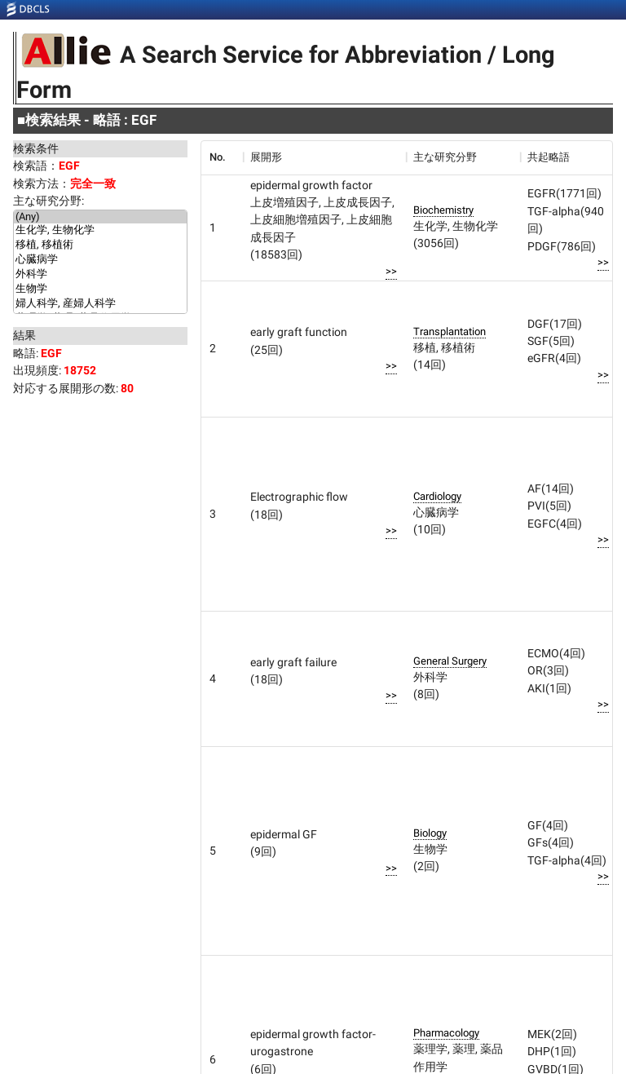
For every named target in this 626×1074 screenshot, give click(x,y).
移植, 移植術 (100, 245)
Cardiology (437, 496)
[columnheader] (221, 157)
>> (391, 271)
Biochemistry (443, 210)
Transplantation (449, 331)
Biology (430, 833)
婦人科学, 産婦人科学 (100, 304)
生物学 (100, 289)
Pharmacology (446, 1033)
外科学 (100, 274)
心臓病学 (100, 260)
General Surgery (450, 661)
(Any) (100, 216)
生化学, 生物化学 (100, 230)
